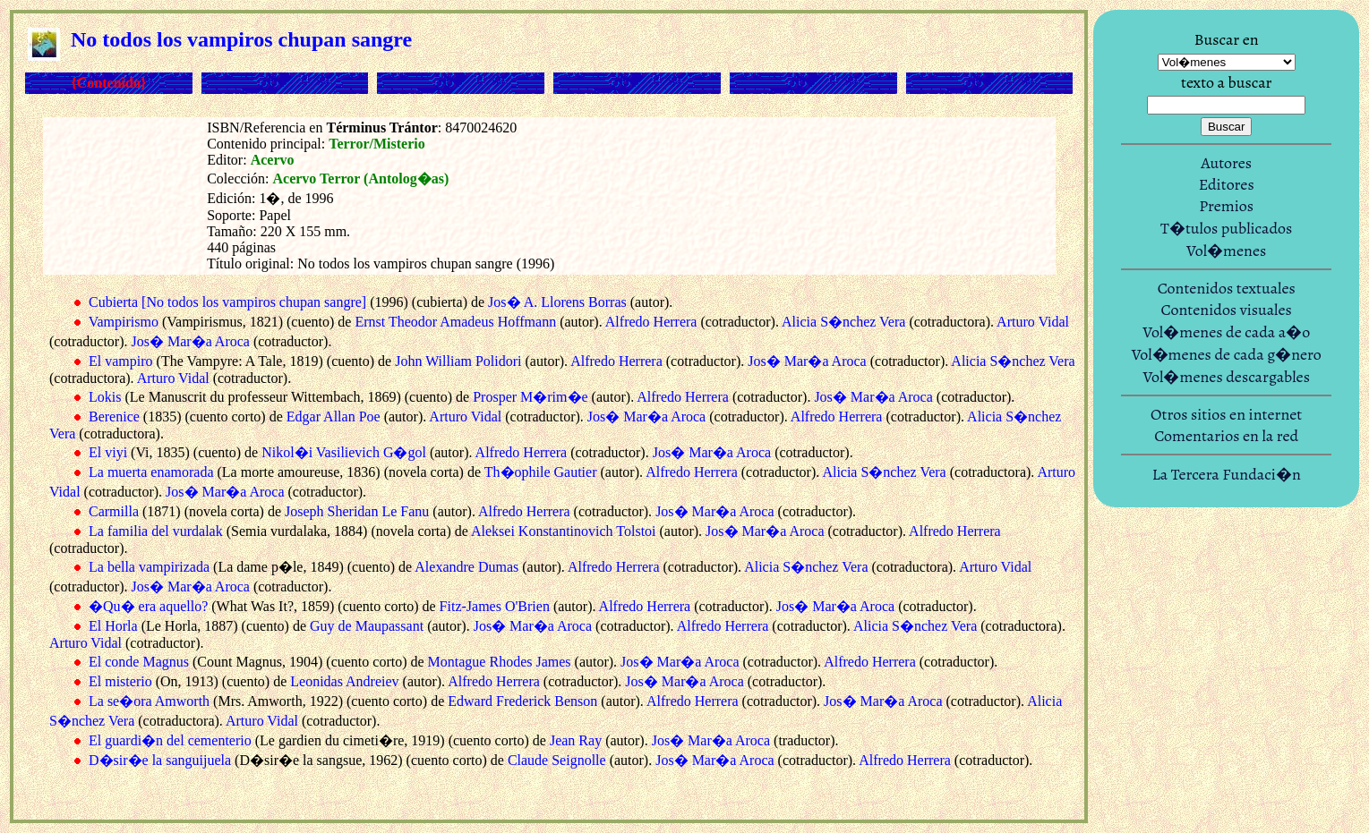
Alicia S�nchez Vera (843, 321)
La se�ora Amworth (149, 701)
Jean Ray (576, 740)
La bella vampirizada (149, 566)
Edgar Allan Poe (334, 416)
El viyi (108, 452)
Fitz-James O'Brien (495, 606)
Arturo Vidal (1033, 321)
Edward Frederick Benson (522, 701)
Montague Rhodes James (499, 661)
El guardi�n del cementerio (170, 740)
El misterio (120, 681)
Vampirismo (123, 321)
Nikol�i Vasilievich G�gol (343, 452)
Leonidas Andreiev (344, 681)
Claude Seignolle (557, 760)
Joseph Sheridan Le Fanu (357, 511)
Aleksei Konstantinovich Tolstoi (563, 531)
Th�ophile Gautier (540, 472)
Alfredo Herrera (651, 321)
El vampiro (121, 361)
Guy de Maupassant (367, 625)
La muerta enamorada (151, 472)
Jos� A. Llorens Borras (557, 302)
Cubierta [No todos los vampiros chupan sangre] (227, 302)
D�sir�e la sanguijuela (160, 760)
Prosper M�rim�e (530, 396)
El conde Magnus (139, 661)
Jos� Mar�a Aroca (191, 341)
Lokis (105, 396)
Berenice (114, 416)
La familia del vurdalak (156, 531)
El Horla (113, 625)
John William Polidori (458, 361)
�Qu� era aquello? (148, 606)
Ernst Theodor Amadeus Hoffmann (455, 321)
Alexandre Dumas (466, 566)
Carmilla (114, 511)
